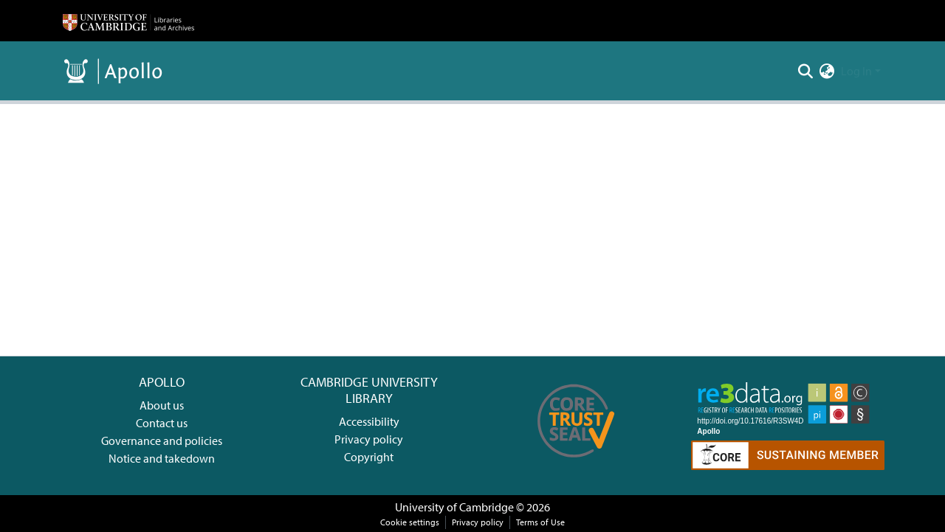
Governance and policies (161, 440)
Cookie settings (409, 522)
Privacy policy (368, 439)
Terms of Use (540, 522)
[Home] (128, 20)
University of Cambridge (454, 507)
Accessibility (369, 421)
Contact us (162, 422)
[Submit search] (806, 71)
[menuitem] (827, 71)
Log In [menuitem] (856, 70)
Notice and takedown (162, 458)
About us (162, 405)
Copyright (369, 456)
